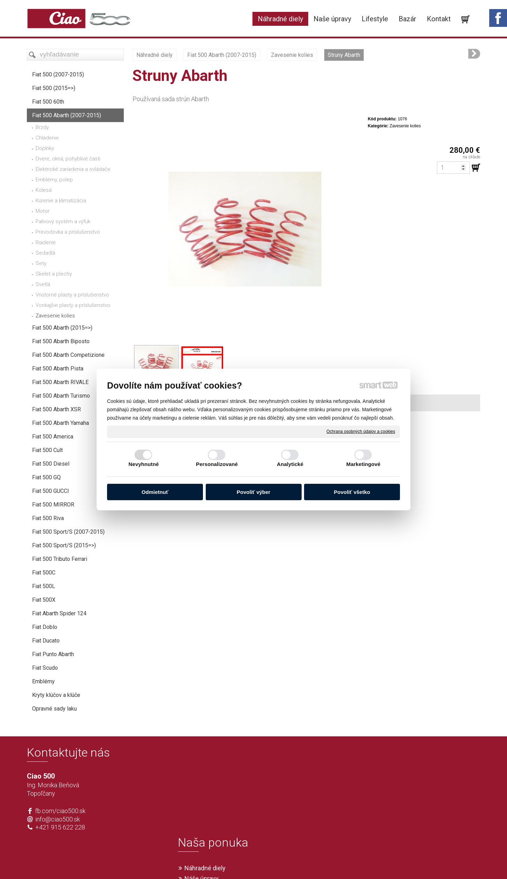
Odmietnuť (155, 492)
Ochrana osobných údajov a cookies (360, 431)
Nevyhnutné (144, 464)
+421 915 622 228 (60, 827)
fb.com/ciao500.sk (60, 810)
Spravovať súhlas (356, 862)
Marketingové (363, 464)
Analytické (290, 464)
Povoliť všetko (352, 492)
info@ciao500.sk (57, 819)
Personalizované (217, 464)
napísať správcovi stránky (233, 862)
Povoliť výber (253, 492)
